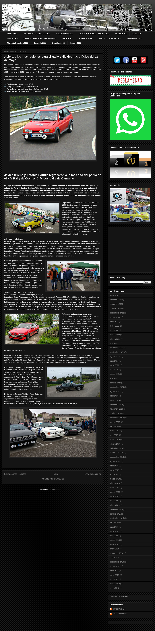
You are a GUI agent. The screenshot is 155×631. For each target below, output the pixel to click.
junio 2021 (114, 361)
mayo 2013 (114, 575)
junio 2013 (114, 571)
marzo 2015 (115, 540)
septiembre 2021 (117, 352)
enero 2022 (114, 343)
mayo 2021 (114, 365)
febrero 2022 (115, 339)
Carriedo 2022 (40, 43)
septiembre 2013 (117, 562)
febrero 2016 (115, 505)
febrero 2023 (115, 295)
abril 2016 (114, 501)
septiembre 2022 (117, 313)
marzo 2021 (115, 374)
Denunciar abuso (119, 596)
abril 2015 (114, 536)
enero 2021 (114, 378)
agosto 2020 (115, 391)
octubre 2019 (115, 413)
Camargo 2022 (85, 38)
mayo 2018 (114, 470)
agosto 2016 (115, 492)
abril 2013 (114, 579)
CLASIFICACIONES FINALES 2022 (94, 34)
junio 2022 (114, 321)
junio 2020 (114, 396)
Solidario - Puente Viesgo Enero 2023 (39, 38)
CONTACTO (12, 38)
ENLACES (136, 34)
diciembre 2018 (116, 448)
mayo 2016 (114, 496)
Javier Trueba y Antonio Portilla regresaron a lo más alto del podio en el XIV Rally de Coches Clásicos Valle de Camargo (52, 176)
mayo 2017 (114, 488)
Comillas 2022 (58, 43)
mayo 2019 (114, 431)
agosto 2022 (115, 317)
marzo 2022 (115, 335)
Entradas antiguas (92, 474)
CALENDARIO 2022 (64, 34)
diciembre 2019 (116, 405)
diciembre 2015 (116, 509)
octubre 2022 (115, 308)
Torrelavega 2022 (134, 38)
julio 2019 (114, 426)
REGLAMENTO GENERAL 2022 (36, 34)
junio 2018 (114, 466)
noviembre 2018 (116, 453)
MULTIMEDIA (121, 34)
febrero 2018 (115, 483)
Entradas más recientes (15, 474)
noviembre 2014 (116, 553)
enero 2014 (114, 558)
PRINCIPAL (12, 34)
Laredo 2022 (75, 43)
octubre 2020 (115, 383)
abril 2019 (114, 435)
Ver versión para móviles (52, 479)
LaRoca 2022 (67, 38)
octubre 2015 (115, 514)
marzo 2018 (115, 479)
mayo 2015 (114, 531)
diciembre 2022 (116, 300)
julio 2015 (114, 522)
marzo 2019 (115, 439)
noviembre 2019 (116, 409)
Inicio (55, 474)
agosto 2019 (115, 422)
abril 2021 (114, 370)
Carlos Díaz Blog (120, 609)
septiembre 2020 (117, 387)
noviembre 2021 (116, 348)
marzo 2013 (115, 584)
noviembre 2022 (116, 304)
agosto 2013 (115, 566)
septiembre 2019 (117, 418)
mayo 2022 (114, 326)
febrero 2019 (115, 444)
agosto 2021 (115, 356)
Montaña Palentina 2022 (17, 43)
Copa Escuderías (120, 614)
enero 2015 (114, 549)
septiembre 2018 (117, 457)
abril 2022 (114, 330)
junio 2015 (114, 527)
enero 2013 (114, 588)
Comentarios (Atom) (58, 489)
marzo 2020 (115, 400)
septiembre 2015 (117, 518)
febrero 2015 (115, 544)
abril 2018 (114, 474)
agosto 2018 (115, 461)
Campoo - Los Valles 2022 (109, 38)
